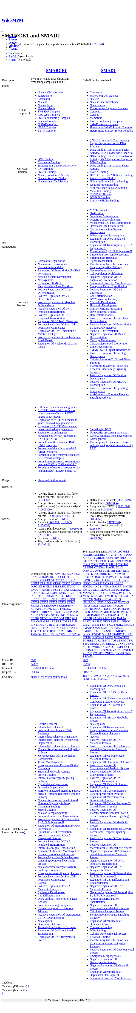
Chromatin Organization (51, 260)
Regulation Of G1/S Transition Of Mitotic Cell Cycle (57, 332)
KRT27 (62, 599)
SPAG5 (49, 627)
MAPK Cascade (99, 210)
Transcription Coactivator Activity (57, 165)
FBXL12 (88, 576)
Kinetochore (45, 95)
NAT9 (97, 599)
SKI (104, 624)
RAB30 (105, 615)
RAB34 (114, 615)
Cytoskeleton (45, 758)
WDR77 (97, 646)
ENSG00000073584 (42, 668)
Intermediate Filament (50, 727)
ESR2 (63, 586)
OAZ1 (94, 605)
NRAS (86, 605)
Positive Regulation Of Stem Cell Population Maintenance (57, 326)
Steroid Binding (47, 809)
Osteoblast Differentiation (104, 216)
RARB (55, 621)
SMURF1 (88, 630)
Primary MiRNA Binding (104, 200)
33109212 (43, 544)
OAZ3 (102, 605)
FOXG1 (127, 576)
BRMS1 (53, 576)
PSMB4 (95, 611)
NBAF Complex (47, 127)
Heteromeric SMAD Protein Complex (111, 130)
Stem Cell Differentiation (104, 330)
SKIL (110, 624)
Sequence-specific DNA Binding (108, 187)
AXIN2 (110, 557)
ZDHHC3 (99, 650)
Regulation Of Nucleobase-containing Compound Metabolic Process (111, 700)
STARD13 (118, 634)
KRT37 (53, 602)
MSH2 (129, 596)
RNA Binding (45, 168)
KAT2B (127, 586)
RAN (113, 618)
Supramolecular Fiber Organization (58, 816)
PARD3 (118, 605)
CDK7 (86, 564)
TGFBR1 (88, 640)
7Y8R (64, 677)
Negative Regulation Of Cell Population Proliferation (106, 278)
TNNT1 (105, 640)
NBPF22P (72, 611)
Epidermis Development (51, 892)
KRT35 (44, 602)
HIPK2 (87, 583)
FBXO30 (99, 576)
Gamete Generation (101, 270)
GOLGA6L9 (38, 592)
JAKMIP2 (51, 596)
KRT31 (71, 599)
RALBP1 (45, 621)
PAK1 (110, 605)
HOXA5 (108, 583)
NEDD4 (106, 599)
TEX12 (35, 630)
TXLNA (55, 634)
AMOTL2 (60, 573)
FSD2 (56, 589)
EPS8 (42, 586)
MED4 (57, 608)
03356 (86, 664)
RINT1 (35, 624)
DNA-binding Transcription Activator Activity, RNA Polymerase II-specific (111, 158)
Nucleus (42, 101)
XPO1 (112, 646)
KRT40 (71, 602)
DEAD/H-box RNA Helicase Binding (111, 175)
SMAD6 (108, 627)
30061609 (123, 506)
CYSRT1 (76, 583)
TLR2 (97, 640)
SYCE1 (73, 627)
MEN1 (86, 596)
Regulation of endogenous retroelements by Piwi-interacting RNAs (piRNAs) (57, 435)
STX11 (64, 627)
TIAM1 (60, 630)
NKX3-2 (112, 602)
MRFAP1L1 (49, 611)
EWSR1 (121, 573)
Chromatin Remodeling (51, 267)
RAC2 (106, 618)
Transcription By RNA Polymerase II (111, 251)
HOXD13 (88, 586)
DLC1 (119, 567)
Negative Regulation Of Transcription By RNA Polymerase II (59, 916)
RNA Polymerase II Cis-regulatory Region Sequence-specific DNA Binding (109, 143)
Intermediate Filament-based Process (59, 746)
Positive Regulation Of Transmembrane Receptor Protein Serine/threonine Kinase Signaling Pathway (109, 814)
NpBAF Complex (48, 124)
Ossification (96, 213)
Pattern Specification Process (106, 793)
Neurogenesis (45, 279)
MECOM (117, 592)
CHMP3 (103, 564)
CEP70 (66, 583)
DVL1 (98, 570)
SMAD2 (119, 624)
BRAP (44, 576)
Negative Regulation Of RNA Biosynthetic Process (107, 868)
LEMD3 (105, 589)
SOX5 (86, 634)
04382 (34, 664)
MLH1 (102, 596)
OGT (61, 618)
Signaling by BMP (100, 429)
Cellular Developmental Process (56, 854)
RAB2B (95, 615)
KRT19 (53, 599)
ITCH (41, 596)
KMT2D (87, 589)
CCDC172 (37, 580)
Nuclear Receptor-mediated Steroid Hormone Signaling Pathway (58, 802)
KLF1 (69, 596)
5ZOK (108, 679)
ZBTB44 (88, 650)
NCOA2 (45, 615)
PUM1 (86, 615)
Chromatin (44, 98)
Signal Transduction (101, 260)
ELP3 (126, 570)
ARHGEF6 (89, 557)
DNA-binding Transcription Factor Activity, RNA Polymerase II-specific (111, 151)
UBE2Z (110, 643)
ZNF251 (118, 650)
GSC (118, 580)
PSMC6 (35, 621)
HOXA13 (97, 583)
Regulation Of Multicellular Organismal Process (105, 922)
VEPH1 (87, 646)
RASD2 (87, 621)
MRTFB (119, 596)
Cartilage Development (103, 340)
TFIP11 (51, 630)
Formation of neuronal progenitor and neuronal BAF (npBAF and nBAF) (59, 463)
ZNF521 (110, 653)
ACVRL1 (123, 551)
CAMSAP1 (114, 561)
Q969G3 (35, 671)
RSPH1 (43, 624)
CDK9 (94, 564)
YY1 (126, 646)
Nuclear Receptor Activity (52, 812)
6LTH (34, 677)
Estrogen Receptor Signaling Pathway (59, 873)
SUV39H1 (98, 637)
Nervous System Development (55, 276)
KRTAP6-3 (37, 608)
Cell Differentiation (101, 295)
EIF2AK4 (117, 570)
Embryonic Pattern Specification (108, 286)
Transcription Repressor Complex (57, 927)
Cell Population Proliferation (106, 273)
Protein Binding (47, 171)
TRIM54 (36, 634)
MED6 (127, 592)
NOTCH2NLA (69, 615)
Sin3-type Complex (49, 870)
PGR (74, 618)
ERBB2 (102, 573)
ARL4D (100, 557)
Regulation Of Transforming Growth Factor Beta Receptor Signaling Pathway (110, 832)
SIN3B (61, 624)
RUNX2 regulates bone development (111, 435)
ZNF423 (128, 650)
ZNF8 (127, 653)
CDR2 (71, 580)
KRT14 (77, 596)
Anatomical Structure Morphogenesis (111, 283)
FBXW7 (109, 576)
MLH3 (111, 596)
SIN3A (52, 624)
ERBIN (112, 573)
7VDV (56, 677)
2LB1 (86, 679)
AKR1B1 (88, 554)
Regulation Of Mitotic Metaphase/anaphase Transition (55, 285)
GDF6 (94, 580)
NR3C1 (44, 618)
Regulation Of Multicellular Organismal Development (105, 973)
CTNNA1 (99, 567)
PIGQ (114, 608)
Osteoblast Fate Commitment (106, 225)
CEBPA (35, 583)
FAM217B (46, 589)
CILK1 (113, 564)
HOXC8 (118, 583)
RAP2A (121, 618)
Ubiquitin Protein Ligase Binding (109, 181)
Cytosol (94, 114)
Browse (12, 39)
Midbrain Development (103, 302)
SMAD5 (98, 627)
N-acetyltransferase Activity (54, 175)
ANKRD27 (100, 554)
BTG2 (96, 561)
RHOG (126, 621)
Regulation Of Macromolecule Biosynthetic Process (107, 798)
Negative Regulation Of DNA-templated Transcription (55, 310)
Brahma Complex (48, 121)
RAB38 (124, 615)
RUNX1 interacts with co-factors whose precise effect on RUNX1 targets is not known (56, 413)
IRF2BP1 (117, 586)
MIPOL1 (36, 611)
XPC (105, 646)
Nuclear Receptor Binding (52, 178)
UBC (102, 643)
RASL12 (97, 621)
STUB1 (87, 637)
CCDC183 (49, 580)
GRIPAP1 (51, 592)
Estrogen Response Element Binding (58, 765)
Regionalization (99, 882)
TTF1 (130, 640)
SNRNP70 (120, 630)
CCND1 (126, 561)
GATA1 (65, 589)
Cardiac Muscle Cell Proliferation (109, 343)
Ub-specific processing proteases (108, 432)
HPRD (12, 59)
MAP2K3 (124, 589)
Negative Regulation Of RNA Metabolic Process (107, 887)
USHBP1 (66, 634)
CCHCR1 (61, 580)
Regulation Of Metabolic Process (109, 784)
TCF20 (118, 637)
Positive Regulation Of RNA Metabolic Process (54, 887)
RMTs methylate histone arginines (57, 407)
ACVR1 (113, 551)
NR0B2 (35, 618)
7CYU (48, 677)
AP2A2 (111, 554)
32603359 (43, 499)
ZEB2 (108, 650)
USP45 (130, 643)
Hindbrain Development (103, 305)
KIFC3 (61, 596)
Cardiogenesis (98, 438)
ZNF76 (120, 653)
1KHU (86, 675)
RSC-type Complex (49, 114)
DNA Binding (45, 159)
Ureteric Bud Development (105, 219)
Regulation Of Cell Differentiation (109, 879)
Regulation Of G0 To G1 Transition (58, 321)
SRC (56, 627)
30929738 (54, 522)
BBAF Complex (47, 130)
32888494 (112, 503)
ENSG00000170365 (94, 668)
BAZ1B (35, 576)
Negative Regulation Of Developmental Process (103, 961)
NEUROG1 (89, 602)
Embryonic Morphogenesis (105, 955)
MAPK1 (87, 592)
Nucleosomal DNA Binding (53, 181)
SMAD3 (129, 624)
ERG (49, 586)
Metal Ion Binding (100, 190)
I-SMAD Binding (100, 197)
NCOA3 (55, 615)
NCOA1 (35, 615)
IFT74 (70, 592)
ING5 (34, 596)
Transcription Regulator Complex (109, 108)
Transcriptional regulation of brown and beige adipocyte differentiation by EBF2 (111, 445)
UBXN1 (120, 643)
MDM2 (48, 608)
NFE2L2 (102, 602)
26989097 (95, 538)
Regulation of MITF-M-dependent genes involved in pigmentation (57, 421)
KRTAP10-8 (51, 605)
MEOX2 (66, 608)
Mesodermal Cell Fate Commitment (110, 222)
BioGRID (13, 56)
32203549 (124, 499)
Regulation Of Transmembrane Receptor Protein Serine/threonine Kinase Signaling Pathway (109, 730)
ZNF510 (87, 653)
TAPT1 (109, 637)
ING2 (98, 586)
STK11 (128, 634)
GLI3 (101, 580)
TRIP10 (45, 634)
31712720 (114, 522)
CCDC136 (64, 576)
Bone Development (101, 346)
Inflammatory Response (103, 257)
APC (119, 554)
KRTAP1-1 (37, 605)
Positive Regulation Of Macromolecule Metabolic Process (109, 767)
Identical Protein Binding (104, 184)
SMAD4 (87, 627)
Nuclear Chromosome (50, 92)
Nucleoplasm (45, 105)
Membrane (96, 117)
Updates (13, 48)
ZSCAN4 (88, 656)
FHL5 (118, 576)
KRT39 (62, 602)
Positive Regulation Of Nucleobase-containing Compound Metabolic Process (58, 860)
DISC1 (34, 586)
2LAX (103, 675)
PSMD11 (115, 611)
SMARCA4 (37, 627)
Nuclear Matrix (46, 108)
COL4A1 (123, 564)
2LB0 (126, 675)
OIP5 (68, 618)
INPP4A (106, 586)
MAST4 (97, 592)
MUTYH (88, 599)
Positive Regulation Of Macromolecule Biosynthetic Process (111, 846)
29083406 (55, 515)
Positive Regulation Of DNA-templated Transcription (55, 316)
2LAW (95, 675)
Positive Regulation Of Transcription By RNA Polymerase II (111, 326)
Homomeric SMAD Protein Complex (111, 127)
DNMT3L (88, 570)
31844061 (106, 509)
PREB (86, 611)
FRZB (86, 580)
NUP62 (53, 618)
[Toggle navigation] (2, 31)
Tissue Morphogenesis (50, 762)
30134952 (95, 519)
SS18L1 (106, 634)
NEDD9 (116, 599)
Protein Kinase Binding (103, 178)
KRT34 (35, 602)
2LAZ (118, 675)
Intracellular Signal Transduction (56, 847)
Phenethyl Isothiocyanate (52, 480)
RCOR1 (64, 621)
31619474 (66, 522)
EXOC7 (35, 589)
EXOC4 (71, 586)
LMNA (114, 589)
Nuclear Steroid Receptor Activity (57, 866)
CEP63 (57, 583)
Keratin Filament (47, 723)
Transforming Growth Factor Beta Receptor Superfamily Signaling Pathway (109, 369)
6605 (33, 660)
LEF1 (96, 589)
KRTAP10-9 (66, 605)
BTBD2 (87, 561)
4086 (85, 660)
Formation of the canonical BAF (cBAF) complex (56, 444)
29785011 (67, 515)
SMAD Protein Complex (104, 124)
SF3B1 (97, 624)
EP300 (86, 573)
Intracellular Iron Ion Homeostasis (109, 254)
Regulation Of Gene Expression (108, 790)
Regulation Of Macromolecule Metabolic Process (107, 757)
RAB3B (87, 618)
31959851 (43, 525)
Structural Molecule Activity (54, 771)
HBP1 (125, 580)
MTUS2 (61, 611)
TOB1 (114, 640)
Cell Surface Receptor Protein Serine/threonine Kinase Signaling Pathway (109, 914)
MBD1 (107, 592)
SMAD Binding (99, 787)
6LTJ (41, 677)
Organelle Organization (51, 787)
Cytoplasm (96, 111)
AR (69, 573)
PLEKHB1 (124, 608)
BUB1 (103, 561)
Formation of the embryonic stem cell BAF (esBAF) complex (59, 456)
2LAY (110, 675)
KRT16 (44, 599)
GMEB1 (110, 580)
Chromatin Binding (49, 162)
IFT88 (77, 592)
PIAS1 (98, 608)
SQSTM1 (95, 634)
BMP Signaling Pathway (104, 299)
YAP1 (119, 646)
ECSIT (106, 570)
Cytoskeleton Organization (53, 784)
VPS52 (76, 634)
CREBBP (88, 567)
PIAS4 (106, 608)
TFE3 (43, 630)
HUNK (62, 592)
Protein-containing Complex (54, 117)
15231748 (97, 44)
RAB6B (97, 618)
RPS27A (87, 624)
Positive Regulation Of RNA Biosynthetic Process (54, 837)
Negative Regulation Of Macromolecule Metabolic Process (109, 907)
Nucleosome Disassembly (52, 264)
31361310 (63, 519)
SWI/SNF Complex (49, 111)
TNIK (68, 630)
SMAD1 (108, 70)
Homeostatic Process (102, 314)
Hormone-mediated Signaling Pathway (60, 790)
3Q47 (93, 679)
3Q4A (100, 679)
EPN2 (94, 573)
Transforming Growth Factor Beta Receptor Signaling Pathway (109, 266)
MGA (94, 596)
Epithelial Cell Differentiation (55, 831)
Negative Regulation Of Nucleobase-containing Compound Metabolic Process (111, 854)
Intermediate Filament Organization (58, 736)
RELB (73, 621)
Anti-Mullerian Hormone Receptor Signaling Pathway (109, 396)
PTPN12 (126, 611)
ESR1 (56, 586)
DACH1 (110, 567)
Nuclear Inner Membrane (104, 101)
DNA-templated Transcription (107, 235)
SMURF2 (100, 630)
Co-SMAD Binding (101, 194)
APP (125, 554)
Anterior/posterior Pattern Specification (104, 900)
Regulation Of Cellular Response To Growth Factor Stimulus (110, 805)
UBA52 (94, 643)
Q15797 (87, 671)
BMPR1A (120, 557)
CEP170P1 (46, 583)
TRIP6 (122, 640)
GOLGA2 (75, 589)
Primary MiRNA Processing (106, 308)
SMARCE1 (56, 70)
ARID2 (75, 573)
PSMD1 (104, 611)
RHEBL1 (116, 621)
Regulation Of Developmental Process (111, 762)
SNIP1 (110, 630)
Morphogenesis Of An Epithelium (57, 755)
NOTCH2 (123, 602)
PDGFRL (88, 608)
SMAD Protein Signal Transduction (110, 349)
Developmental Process (103, 311)
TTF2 (86, 643)
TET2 (125, 637)
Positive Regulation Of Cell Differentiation (53, 297)
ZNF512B (99, 653)
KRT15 (35, 599)
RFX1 (106, 621)
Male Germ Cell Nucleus (104, 95)
